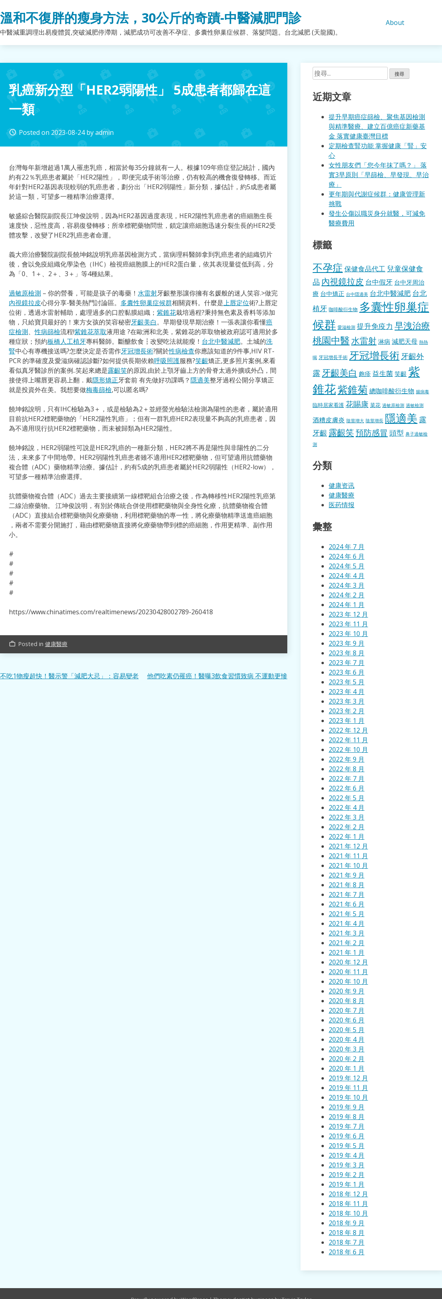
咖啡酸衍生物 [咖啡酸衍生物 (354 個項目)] (343, 309)
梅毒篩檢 (99, 389)
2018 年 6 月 (346, 1251)
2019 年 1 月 (346, 1184)
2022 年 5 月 (346, 797)
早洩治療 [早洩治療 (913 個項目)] (412, 325)
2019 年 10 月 (348, 1097)
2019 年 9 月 (346, 1107)
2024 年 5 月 (346, 566)
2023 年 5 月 (346, 681)
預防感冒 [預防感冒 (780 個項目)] (372, 432)
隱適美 (200, 380)
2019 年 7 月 (346, 1126)
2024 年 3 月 (346, 585)
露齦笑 (117, 370)
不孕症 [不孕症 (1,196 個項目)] (328, 267)
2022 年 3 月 (346, 817)
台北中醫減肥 (221, 341)
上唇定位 (236, 302)
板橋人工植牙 (66, 341)
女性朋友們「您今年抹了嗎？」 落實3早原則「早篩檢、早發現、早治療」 (379, 175)
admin (104, 132)
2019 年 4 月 (346, 1155)
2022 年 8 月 (346, 768)
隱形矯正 (105, 380)
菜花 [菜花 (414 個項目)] (375, 405)
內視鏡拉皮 (25, 302)
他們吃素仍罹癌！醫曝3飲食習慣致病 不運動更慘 (217, 675)
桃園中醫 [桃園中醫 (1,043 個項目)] (331, 340)
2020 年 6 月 (346, 1020)
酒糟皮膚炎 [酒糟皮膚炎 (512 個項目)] (329, 419)
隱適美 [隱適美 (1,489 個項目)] (401, 418)
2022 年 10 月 (348, 749)
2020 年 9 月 (346, 991)
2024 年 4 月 (346, 575)
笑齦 (201, 360)
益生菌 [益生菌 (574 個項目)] (382, 373)
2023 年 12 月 (348, 614)
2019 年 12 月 (348, 1078)
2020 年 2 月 (346, 1058)
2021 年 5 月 (346, 913)
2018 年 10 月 (348, 1213)
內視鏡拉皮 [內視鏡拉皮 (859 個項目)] (342, 281)
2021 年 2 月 (346, 942)
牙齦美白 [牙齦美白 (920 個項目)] (339, 372)
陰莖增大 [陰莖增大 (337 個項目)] (355, 420)
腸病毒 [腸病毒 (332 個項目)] (422, 391)
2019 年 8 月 (346, 1116)
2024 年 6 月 (346, 556)
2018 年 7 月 (346, 1242)
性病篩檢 (47, 331)
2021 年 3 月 (346, 933)
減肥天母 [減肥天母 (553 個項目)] (404, 341)
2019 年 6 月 (346, 1136)
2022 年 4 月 (346, 807)
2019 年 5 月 (346, 1145)
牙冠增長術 (137, 351)
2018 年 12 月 (348, 1194)
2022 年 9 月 (346, 759)
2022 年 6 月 (346, 788)
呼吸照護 (167, 360)
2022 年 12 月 (348, 730)
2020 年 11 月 (348, 971)
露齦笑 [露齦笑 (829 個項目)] (341, 432)
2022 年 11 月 (348, 739)
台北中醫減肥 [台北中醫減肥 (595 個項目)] (390, 293)
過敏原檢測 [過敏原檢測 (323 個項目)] (393, 405)
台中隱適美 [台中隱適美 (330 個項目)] (357, 294)
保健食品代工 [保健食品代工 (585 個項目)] (364, 268)
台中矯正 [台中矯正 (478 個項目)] (332, 293)
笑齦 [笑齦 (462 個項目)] (401, 374)
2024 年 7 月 (346, 546)
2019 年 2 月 (346, 1174)
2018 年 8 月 (346, 1232)
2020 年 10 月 (348, 981)
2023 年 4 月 (346, 691)
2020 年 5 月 (346, 1029)
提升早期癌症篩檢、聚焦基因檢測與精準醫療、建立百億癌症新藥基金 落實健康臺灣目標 (377, 126)
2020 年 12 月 (348, 962)
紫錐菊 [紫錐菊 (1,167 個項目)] (353, 389)
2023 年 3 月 (346, 701)
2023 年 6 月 (346, 672)
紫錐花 (166, 312)
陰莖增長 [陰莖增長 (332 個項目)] (374, 420)
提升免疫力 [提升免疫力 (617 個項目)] (375, 326)
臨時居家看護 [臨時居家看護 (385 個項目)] (328, 405)
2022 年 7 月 (346, 778)
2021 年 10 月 (348, 865)
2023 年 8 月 (346, 652)
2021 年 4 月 (346, 923)
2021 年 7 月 (346, 894)
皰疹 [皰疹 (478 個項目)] (365, 374)
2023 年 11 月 (348, 624)
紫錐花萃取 (90, 331)
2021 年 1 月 (346, 952)
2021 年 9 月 (346, 875)
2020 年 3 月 (346, 1049)
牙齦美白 (144, 322)
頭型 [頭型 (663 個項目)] (396, 432)
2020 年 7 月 (346, 1010)
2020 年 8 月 (346, 1000)
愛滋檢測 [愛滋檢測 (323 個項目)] (346, 327)
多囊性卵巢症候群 (146, 302)
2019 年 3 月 (346, 1165)
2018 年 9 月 (346, 1222)
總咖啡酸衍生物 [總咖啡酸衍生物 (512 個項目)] (391, 390)
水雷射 (147, 293)
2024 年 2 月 (346, 595)
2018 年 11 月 (348, 1203)
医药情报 (341, 504)
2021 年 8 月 (346, 884)
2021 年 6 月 (346, 904)
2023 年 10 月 (348, 633)
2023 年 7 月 (346, 662)
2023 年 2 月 (346, 710)
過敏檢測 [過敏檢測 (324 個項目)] (415, 405)
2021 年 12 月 (348, 846)
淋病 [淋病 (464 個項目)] (384, 341)
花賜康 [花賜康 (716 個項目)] (357, 404)
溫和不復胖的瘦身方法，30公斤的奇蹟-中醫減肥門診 (150, 17)
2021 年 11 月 (348, 855)
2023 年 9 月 (346, 643)
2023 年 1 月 (346, 720)
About (395, 22)
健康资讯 (341, 485)
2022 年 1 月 (346, 836)
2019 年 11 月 (348, 1087)
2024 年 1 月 (346, 604)
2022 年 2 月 (346, 826)
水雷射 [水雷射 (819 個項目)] (364, 340)
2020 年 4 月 (346, 1039)
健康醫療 (56, 644)
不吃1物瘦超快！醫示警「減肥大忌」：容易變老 (69, 675)
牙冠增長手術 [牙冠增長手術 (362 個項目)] (333, 357)
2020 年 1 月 (346, 1068)
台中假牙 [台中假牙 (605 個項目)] (379, 282)
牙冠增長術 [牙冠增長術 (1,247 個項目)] (374, 355)
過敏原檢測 (25, 293)
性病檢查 (181, 351)
